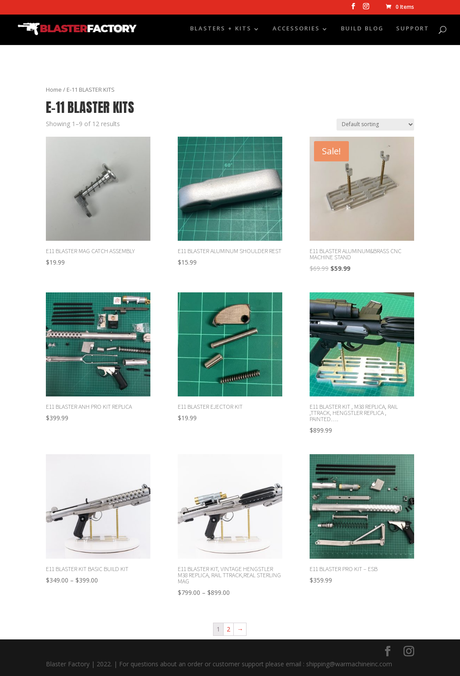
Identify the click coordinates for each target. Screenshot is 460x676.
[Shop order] (375, 125)
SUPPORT (412, 30)
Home (54, 89)
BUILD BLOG (362, 30)
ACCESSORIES (296, 30)
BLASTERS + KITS (220, 30)
